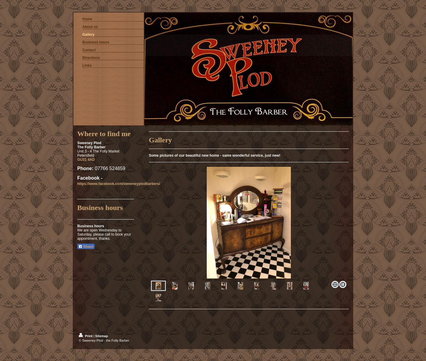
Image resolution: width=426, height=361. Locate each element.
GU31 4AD (86, 160)
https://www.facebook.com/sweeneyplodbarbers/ (118, 184)
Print (86, 336)
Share (85, 247)
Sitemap (101, 336)
